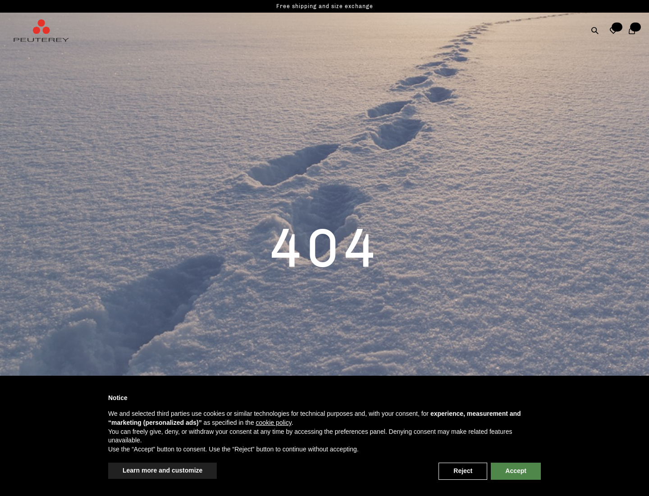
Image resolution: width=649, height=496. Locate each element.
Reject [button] (462, 470)
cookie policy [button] (274, 422)
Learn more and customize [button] (162, 470)
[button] (613, 30)
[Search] (595, 30)
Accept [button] (515, 470)
